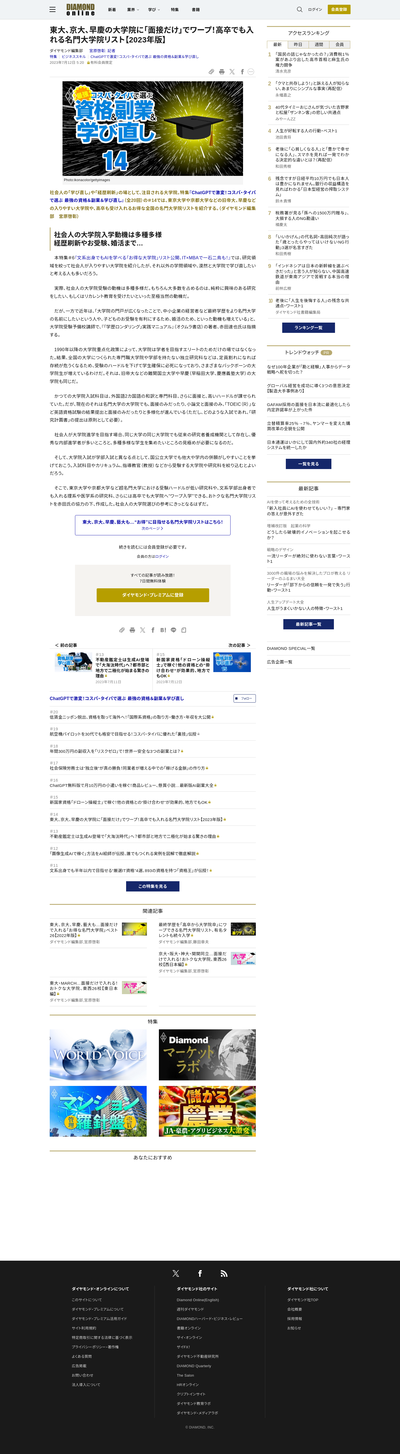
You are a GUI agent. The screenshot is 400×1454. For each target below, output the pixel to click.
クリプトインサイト (191, 1394)
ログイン (315, 9)
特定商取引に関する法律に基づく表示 (102, 1338)
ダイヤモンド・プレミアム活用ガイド (99, 1319)
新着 (112, 10)
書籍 (196, 10)
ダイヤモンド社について (307, 1289)
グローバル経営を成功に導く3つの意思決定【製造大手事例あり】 (308, 388)
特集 (175, 10)
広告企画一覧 (279, 662)
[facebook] (200, 1274)
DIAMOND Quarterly (194, 1366)
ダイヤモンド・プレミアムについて (98, 1309)
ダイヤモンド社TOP (302, 1300)
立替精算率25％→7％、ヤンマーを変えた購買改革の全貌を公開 (308, 426)
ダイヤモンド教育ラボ (194, 1404)
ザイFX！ (184, 1347)
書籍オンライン (189, 1328)
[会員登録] (339, 9)
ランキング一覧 (309, 327)
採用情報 (294, 1319)
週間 (319, 44)
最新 (277, 44)
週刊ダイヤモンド (190, 1309)
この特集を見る (153, 886)
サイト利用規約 (84, 1328)
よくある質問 (82, 1356)
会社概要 (294, 1309)
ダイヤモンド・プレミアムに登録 (152, 595)
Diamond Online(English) (198, 1300)
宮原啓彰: (102, 51)
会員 (340, 44)
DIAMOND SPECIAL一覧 (291, 648)
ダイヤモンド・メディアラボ (197, 1413)
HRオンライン (188, 1385)
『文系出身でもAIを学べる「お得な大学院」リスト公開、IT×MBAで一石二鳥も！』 (153, 257)
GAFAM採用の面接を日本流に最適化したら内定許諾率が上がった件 (308, 407)
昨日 (298, 44)
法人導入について (86, 1385)
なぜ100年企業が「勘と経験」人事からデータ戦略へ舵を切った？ (308, 369)
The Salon (185, 1375)
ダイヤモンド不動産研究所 (198, 1356)
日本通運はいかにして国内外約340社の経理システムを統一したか (308, 445)
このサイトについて (87, 1300)
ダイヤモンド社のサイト (197, 1289)
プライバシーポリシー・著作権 (95, 1347)
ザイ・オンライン (189, 1338)
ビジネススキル (74, 57)
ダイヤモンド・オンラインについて (100, 1289)
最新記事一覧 (308, 624)
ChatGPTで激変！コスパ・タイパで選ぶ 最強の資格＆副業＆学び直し (145, 57)
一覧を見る (308, 464)
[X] (176, 1274)
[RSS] (224, 1274)
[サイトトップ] (81, 10)
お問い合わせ (82, 1375)
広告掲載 (79, 1366)
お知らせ (294, 1328)
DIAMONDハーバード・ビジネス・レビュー (210, 1319)
